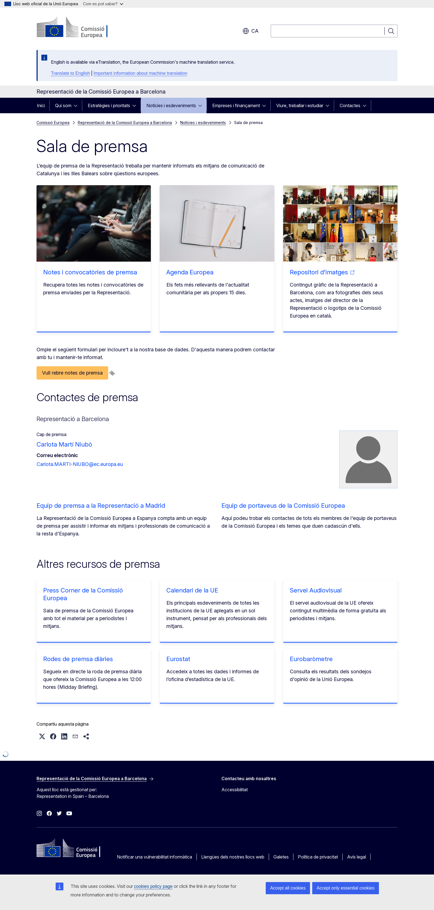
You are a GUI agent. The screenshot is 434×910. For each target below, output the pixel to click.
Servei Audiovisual (316, 590)
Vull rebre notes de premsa (72, 373)
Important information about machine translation (140, 73)
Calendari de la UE (192, 590)
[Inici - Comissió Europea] (81, 28)
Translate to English (70, 73)
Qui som (63, 105)
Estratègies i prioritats (109, 105)
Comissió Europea (53, 122)
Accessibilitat (234, 789)
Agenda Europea (189, 272)
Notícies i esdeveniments (171, 105)
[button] (42, 736)
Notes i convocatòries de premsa (90, 272)
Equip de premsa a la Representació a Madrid (101, 505)
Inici (41, 105)
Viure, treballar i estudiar (299, 105)
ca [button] (250, 31)
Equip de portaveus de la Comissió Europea (283, 505)
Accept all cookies (288, 888)
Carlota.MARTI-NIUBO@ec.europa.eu (80, 464)
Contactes (350, 105)
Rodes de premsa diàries (78, 658)
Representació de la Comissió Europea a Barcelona (125, 122)
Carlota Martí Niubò (64, 444)
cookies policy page (153, 886)
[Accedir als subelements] (77, 105)
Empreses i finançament (236, 105)
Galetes (281, 857)
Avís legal (356, 857)
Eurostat (178, 658)
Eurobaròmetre (311, 658)
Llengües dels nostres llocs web (232, 857)
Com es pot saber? (103, 3)
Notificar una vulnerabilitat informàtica (154, 857)
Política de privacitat (318, 857)
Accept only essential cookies (345, 888)
